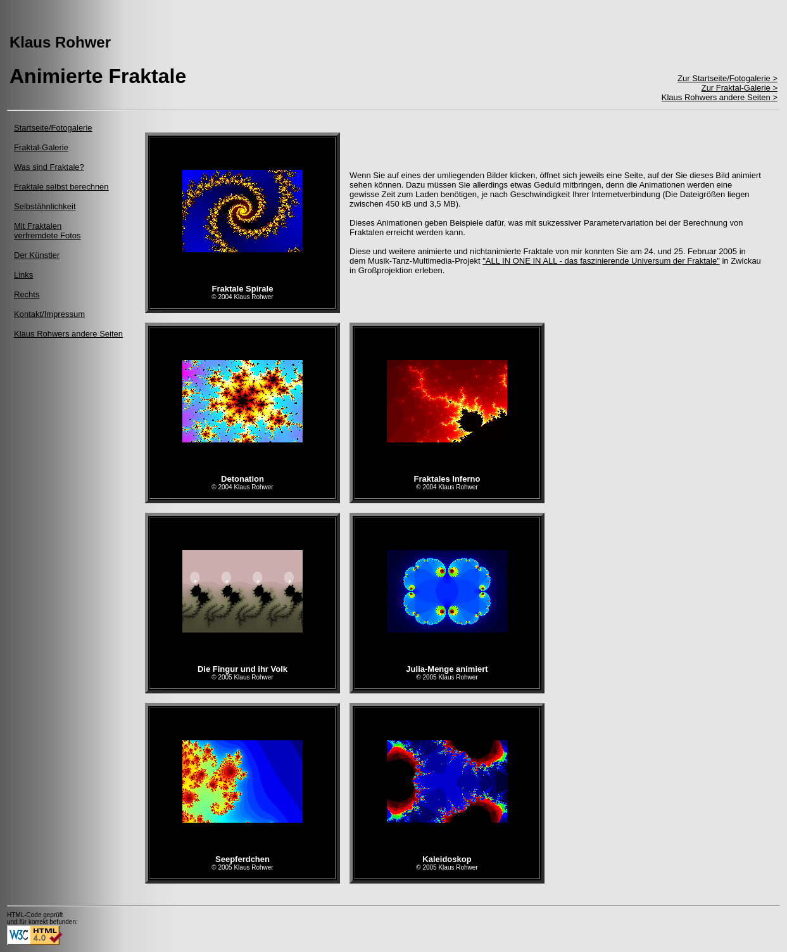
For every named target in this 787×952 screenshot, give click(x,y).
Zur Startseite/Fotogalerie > (727, 78)
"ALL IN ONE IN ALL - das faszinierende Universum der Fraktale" (601, 261)
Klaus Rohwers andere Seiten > (720, 97)
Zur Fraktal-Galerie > (740, 88)
